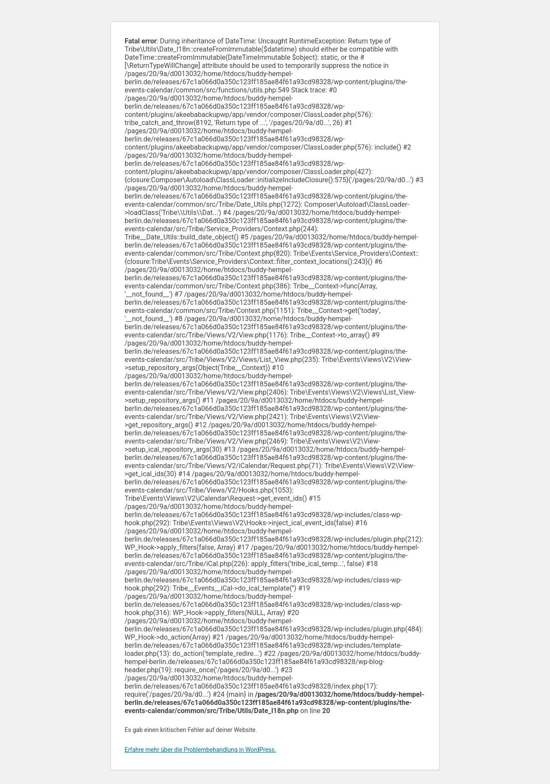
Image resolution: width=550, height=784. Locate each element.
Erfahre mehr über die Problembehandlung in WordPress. (200, 749)
